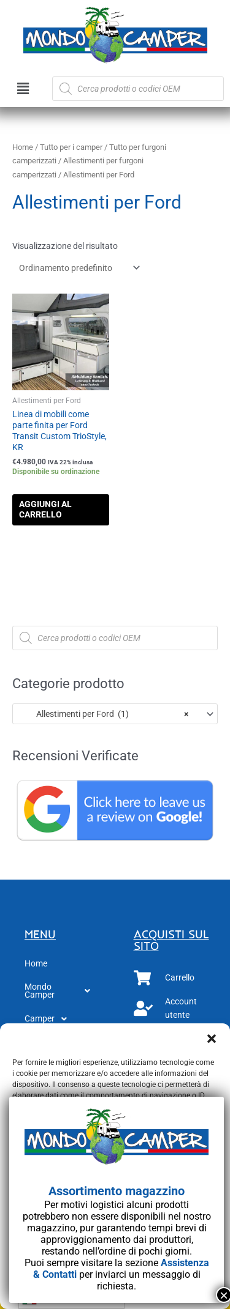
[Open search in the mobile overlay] (138, 88)
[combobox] (115, 713)
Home (22, 147)
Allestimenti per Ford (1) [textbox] (104, 713)
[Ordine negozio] (77, 268)
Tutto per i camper (71, 147)
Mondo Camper (61, 991)
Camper (49, 1019)
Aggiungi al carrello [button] (45, 509)
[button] (211, 1039)
